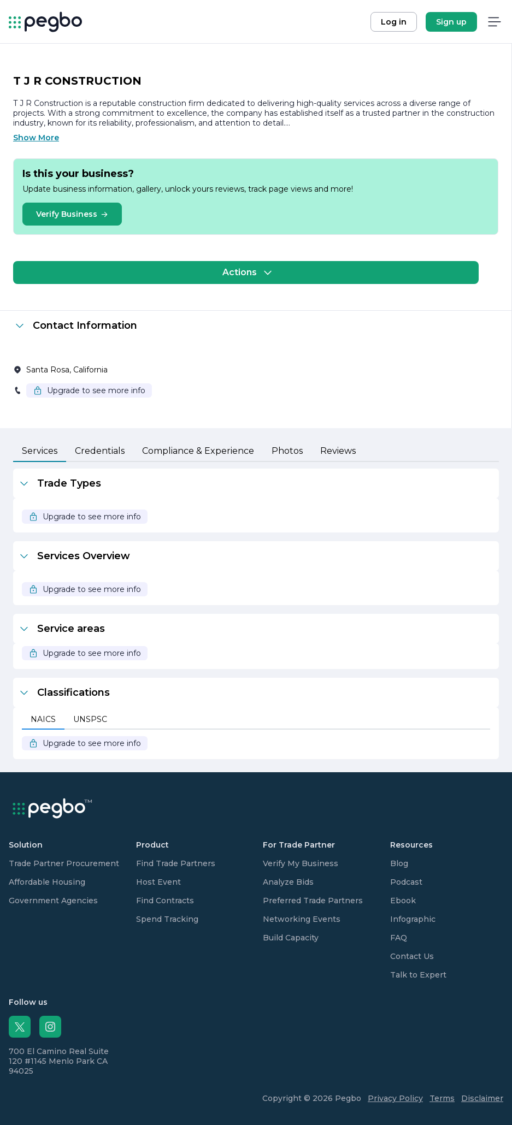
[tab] (39, 451)
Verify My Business (300, 863)
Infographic (413, 919)
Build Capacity (291, 938)
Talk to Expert (418, 975)
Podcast (406, 882)
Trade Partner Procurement (64, 863)
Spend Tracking (167, 919)
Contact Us (412, 956)
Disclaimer (482, 1098)
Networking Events (301, 919)
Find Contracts (165, 900)
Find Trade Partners (175, 863)
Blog (399, 863)
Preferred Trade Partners (313, 900)
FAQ (398, 938)
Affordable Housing (47, 882)
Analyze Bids (288, 882)
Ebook (403, 900)
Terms (442, 1098)
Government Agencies (53, 900)
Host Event (158, 882)
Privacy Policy (395, 1098)
